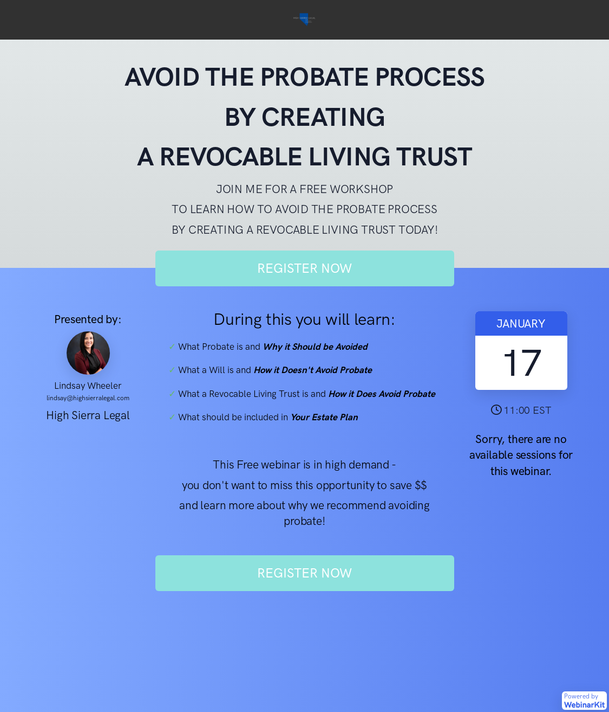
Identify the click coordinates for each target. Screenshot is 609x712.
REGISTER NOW (304, 268)
